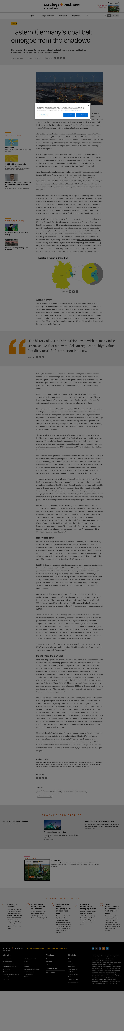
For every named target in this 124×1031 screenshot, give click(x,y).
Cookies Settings (43, 114)
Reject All (69, 114)
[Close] (88, 105)
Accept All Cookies (82, 114)
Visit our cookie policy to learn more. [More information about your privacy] (73, 110)
